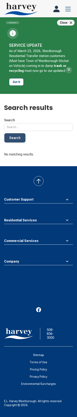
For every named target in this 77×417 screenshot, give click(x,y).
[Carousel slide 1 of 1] (12, 22)
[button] (68, 9)
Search (9, 120)
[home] (21, 9)
